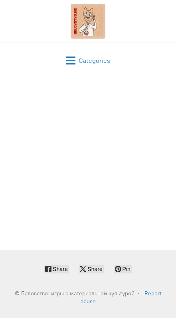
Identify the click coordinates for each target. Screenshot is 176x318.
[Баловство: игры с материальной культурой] (88, 21)
